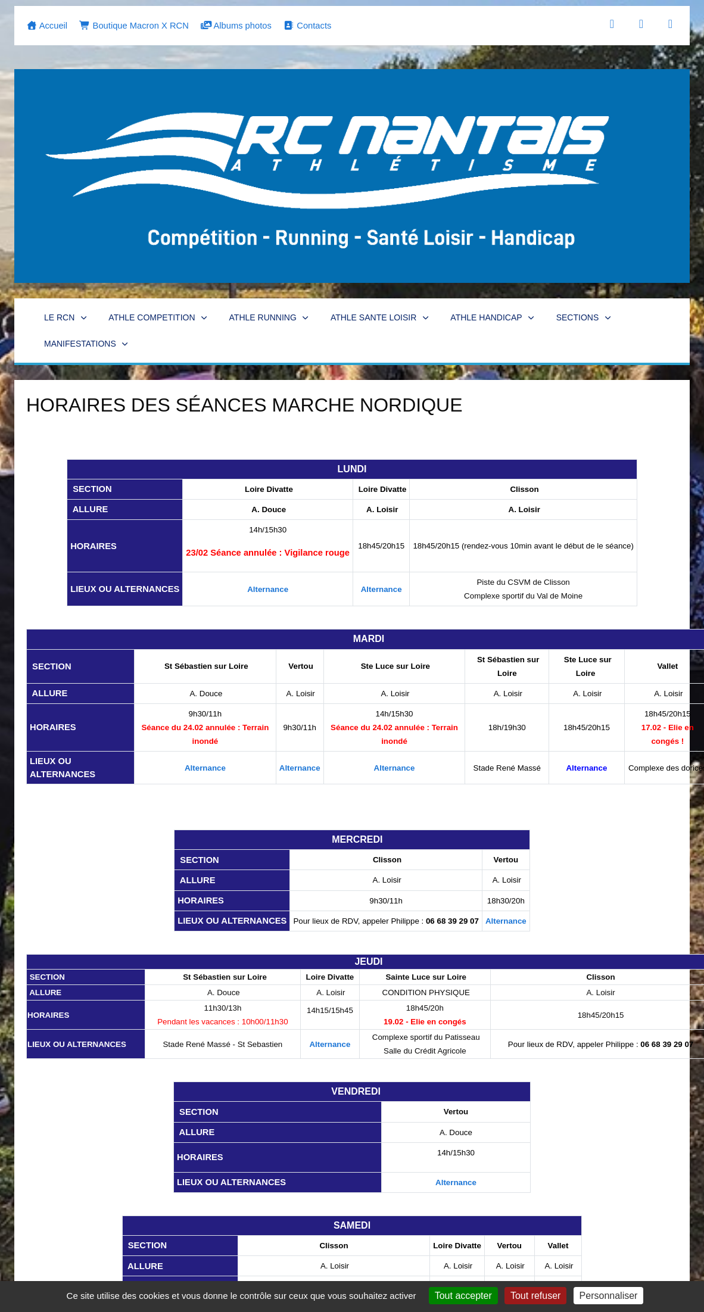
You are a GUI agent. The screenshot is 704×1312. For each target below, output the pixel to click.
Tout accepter (463, 1296)
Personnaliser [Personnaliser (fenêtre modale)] (609, 1296)
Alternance (267, 589)
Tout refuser (535, 1296)
